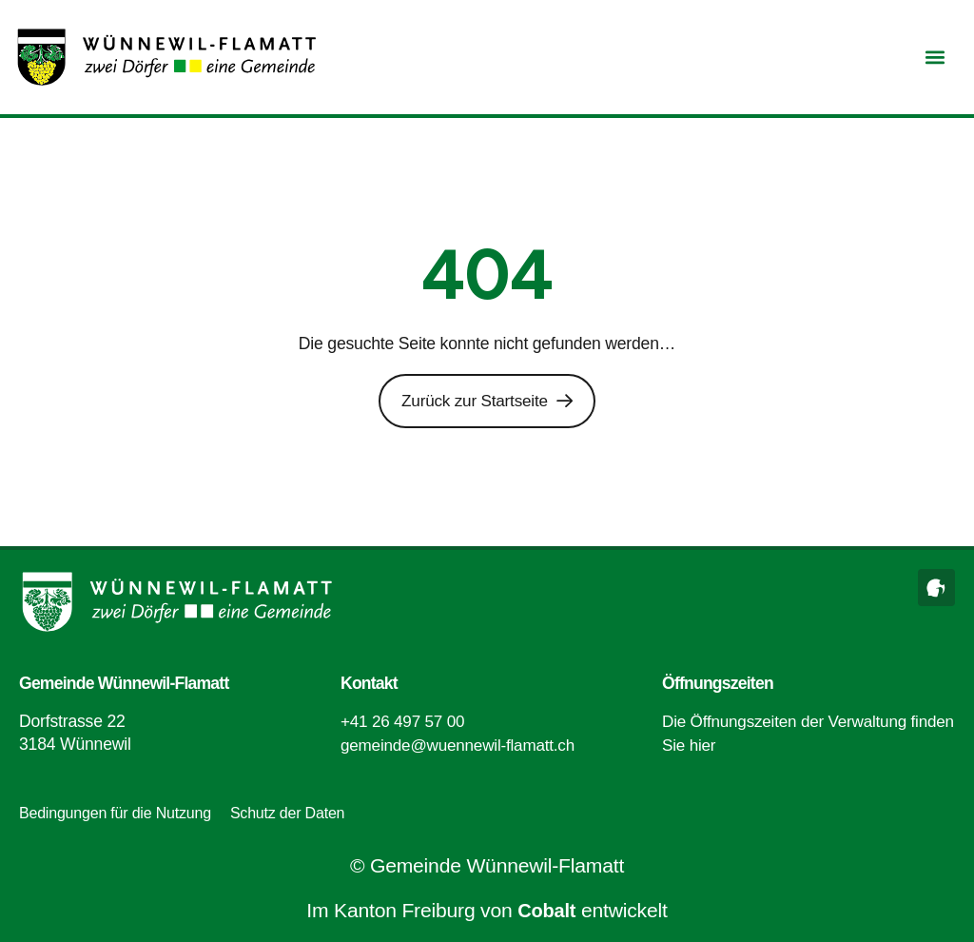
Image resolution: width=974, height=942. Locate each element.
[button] (934, 57)
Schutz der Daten (287, 812)
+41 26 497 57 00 (404, 721)
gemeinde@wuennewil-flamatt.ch (461, 744)
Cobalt (546, 910)
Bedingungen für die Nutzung (115, 812)
